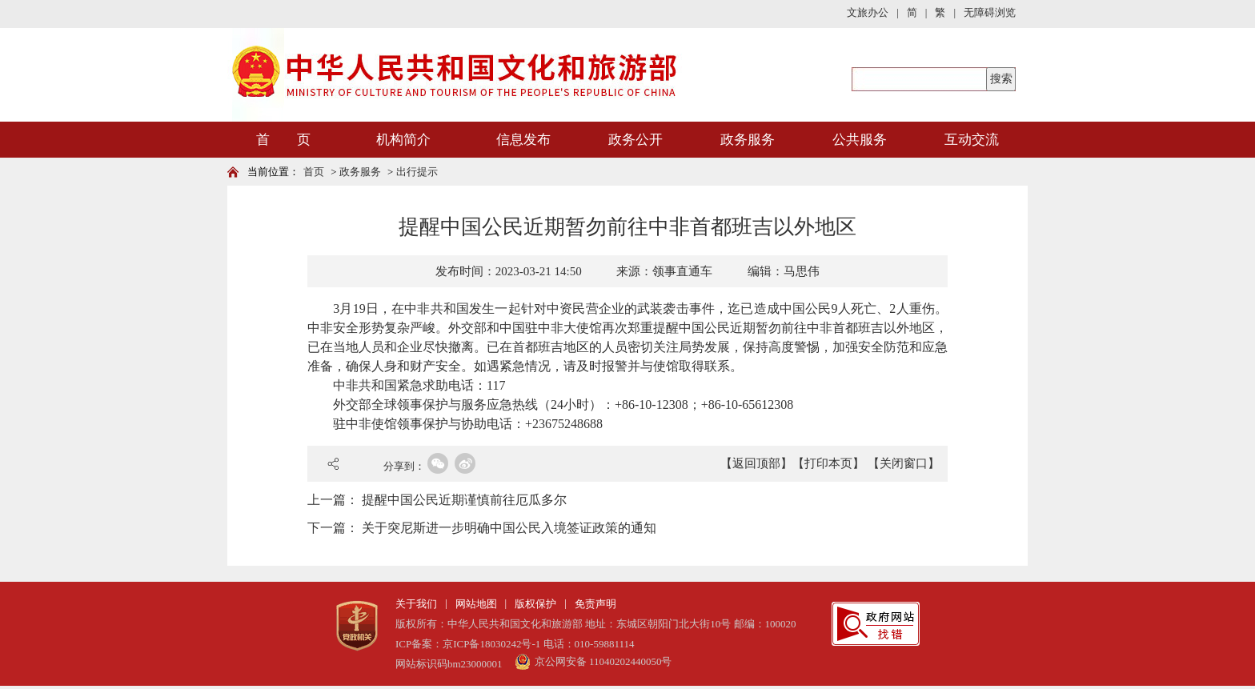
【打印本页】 (828, 463)
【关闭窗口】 (904, 463)
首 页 (283, 139)
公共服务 (859, 139)
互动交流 (971, 139)
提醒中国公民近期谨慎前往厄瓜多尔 (464, 500)
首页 (313, 172)
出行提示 (417, 172)
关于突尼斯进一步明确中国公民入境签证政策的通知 (509, 528)
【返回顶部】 (756, 463)
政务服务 (747, 139)
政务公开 (635, 139)
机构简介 (403, 139)
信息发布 (523, 139)
